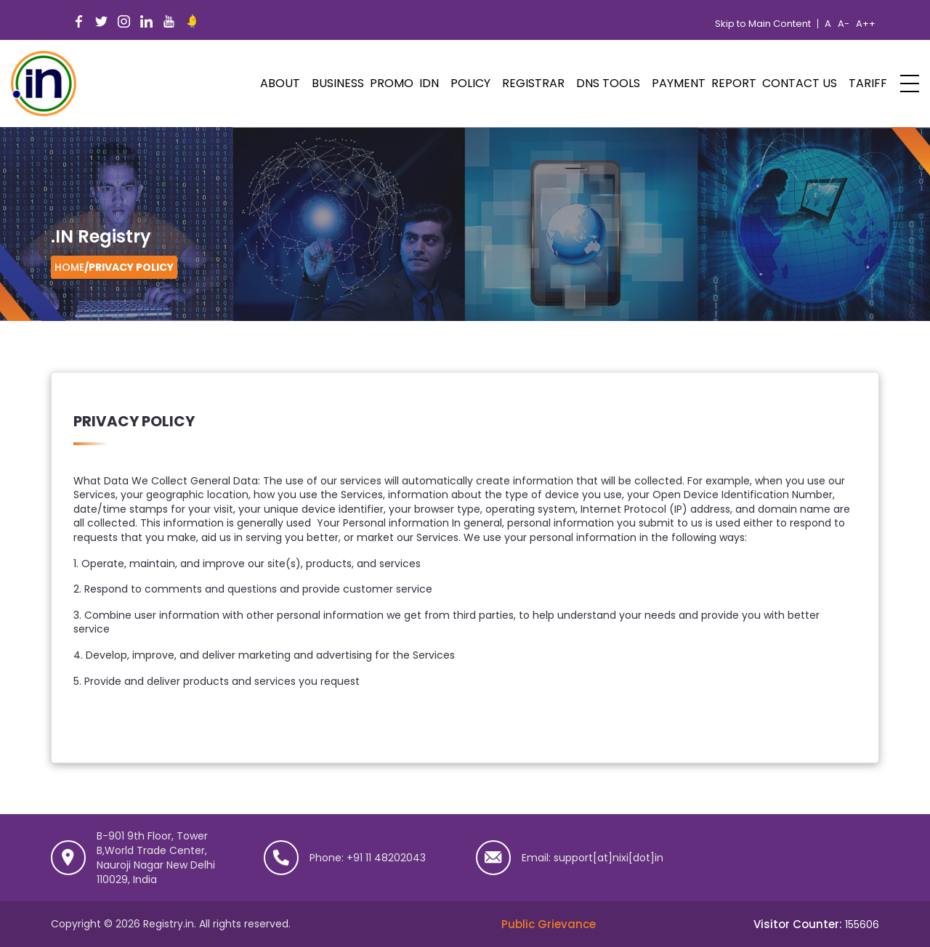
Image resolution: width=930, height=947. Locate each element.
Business (338, 83)
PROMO (391, 83)
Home (69, 267)
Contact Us (799, 83)
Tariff (868, 83)
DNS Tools (608, 83)
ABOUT (280, 83)
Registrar (533, 83)
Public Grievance (548, 924)
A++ (866, 24)
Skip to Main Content (763, 24)
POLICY (470, 83)
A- (843, 24)
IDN (429, 83)
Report (733, 83)
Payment (678, 83)
